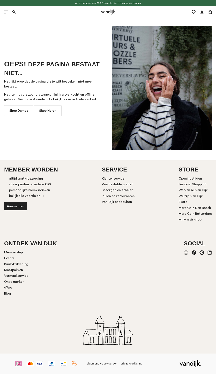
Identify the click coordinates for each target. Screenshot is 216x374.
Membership (13, 252)
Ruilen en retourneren (118, 196)
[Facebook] (194, 253)
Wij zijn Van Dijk (191, 196)
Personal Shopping (192, 184)
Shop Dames (18, 110)
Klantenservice (113, 178)
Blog (7, 293)
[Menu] (6, 12)
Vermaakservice (16, 275)
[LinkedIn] (209, 253)
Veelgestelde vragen (117, 184)
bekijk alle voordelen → (26, 196)
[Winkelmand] (210, 12)
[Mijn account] (202, 12)
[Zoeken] (14, 12)
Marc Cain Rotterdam (195, 213)
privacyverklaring (131, 363)
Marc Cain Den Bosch (195, 208)
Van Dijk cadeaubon (117, 202)
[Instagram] (186, 253)
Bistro (183, 202)
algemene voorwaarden (102, 363)
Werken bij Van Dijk (193, 190)
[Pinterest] (201, 253)
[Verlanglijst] (194, 12)
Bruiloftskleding (16, 264)
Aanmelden (15, 206)
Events (9, 258)
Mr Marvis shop (190, 219)
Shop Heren (47, 110)
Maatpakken (13, 270)
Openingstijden (190, 178)
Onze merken (14, 281)
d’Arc (8, 287)
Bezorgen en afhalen (117, 190)
